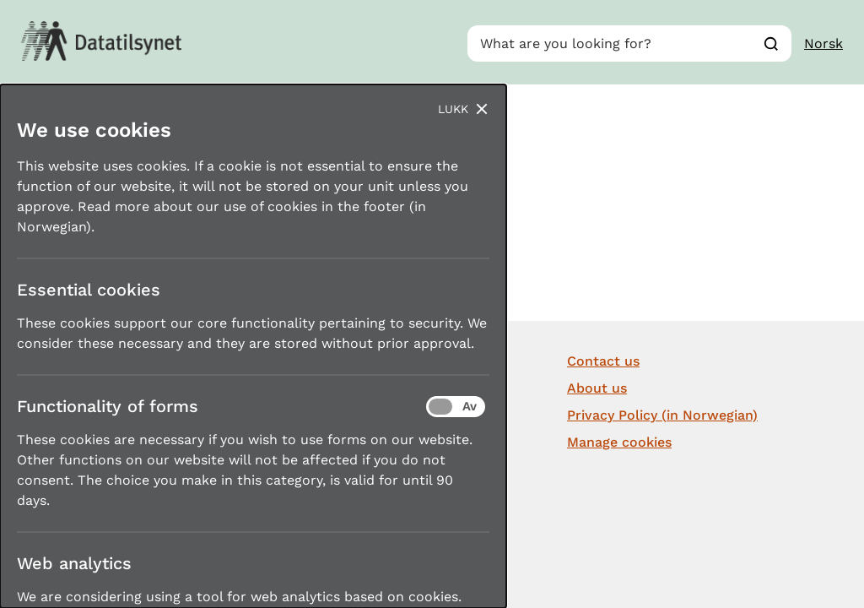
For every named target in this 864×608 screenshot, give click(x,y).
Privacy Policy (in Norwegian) (662, 415)
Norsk (823, 43)
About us (597, 388)
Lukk (453, 109)
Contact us (603, 361)
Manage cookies (619, 442)
